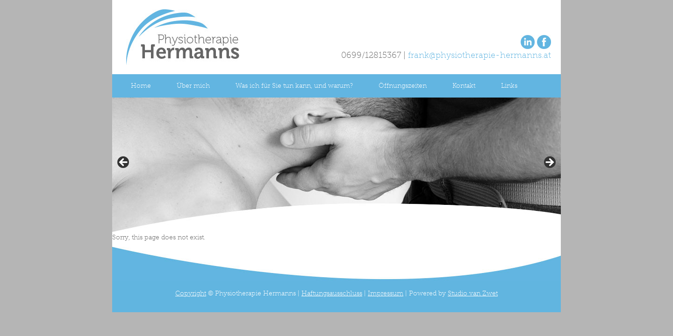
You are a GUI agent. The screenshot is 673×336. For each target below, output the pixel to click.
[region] (336, 165)
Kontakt (463, 86)
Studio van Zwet (473, 293)
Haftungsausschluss (331, 293)
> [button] (549, 163)
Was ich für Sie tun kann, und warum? (294, 86)
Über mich (193, 86)
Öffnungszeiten (403, 86)
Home (141, 86)
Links (509, 86)
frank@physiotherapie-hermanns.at (479, 55)
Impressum (385, 293)
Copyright (190, 293)
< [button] (124, 163)
